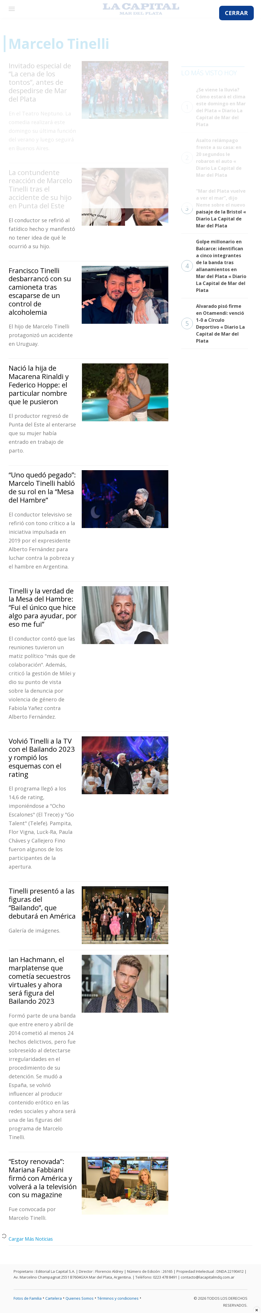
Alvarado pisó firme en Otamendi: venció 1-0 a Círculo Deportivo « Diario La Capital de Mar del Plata (213, 323)
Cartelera (53, 1298)
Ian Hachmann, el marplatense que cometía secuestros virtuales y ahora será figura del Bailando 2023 (39, 980)
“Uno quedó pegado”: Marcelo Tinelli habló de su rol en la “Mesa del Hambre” (42, 487)
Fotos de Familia (28, 1298)
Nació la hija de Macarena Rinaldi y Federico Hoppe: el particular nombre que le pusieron (39, 384)
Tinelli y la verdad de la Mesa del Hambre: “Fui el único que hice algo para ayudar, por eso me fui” (43, 607)
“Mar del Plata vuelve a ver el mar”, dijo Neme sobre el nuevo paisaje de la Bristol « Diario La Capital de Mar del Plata (213, 208)
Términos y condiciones (118, 1298)
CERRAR (236, 13)
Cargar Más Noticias (31, 1239)
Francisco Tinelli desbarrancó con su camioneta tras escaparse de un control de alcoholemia (40, 291)
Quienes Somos (80, 1298)
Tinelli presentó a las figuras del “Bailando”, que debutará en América (42, 903)
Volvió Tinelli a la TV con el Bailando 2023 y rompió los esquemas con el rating (42, 757)
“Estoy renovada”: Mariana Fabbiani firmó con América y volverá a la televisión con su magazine (43, 1177)
